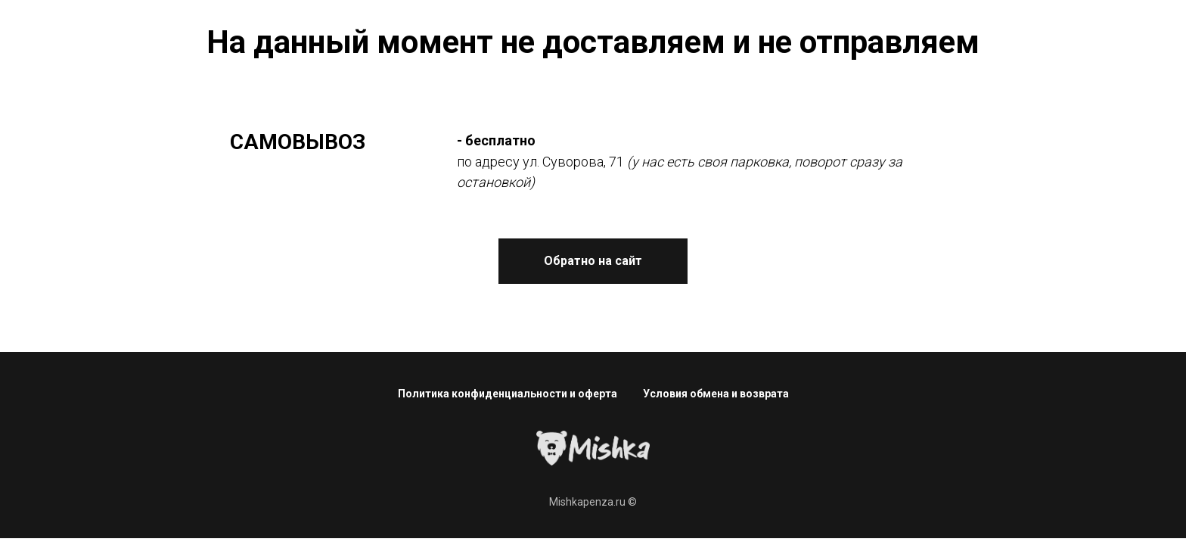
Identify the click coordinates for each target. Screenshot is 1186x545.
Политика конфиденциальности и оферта (507, 394)
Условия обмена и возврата (716, 394)
